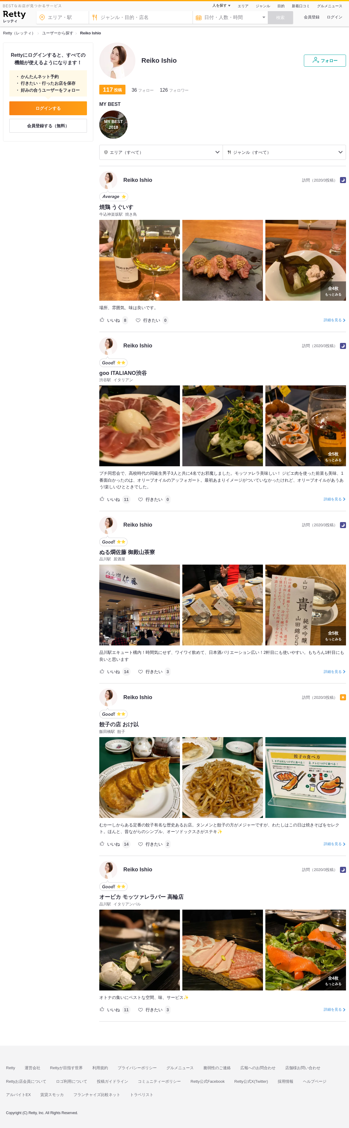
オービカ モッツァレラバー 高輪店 (141, 897)
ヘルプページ (314, 1081)
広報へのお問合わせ (258, 1068)
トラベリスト (141, 1094)
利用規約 (100, 1068)
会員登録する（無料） (48, 125)
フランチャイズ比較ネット (96, 1094)
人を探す (219, 5)
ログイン (334, 17)
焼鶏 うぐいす (116, 207)
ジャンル (263, 6)
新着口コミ (301, 6)
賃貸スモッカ (52, 1094)
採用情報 (285, 1081)
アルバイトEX (18, 1094)
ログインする (48, 108)
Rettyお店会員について (26, 1081)
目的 (281, 6)
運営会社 (32, 1068)
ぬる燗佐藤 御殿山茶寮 (127, 552)
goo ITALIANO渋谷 (123, 373)
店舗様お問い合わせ (302, 1068)
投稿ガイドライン (112, 1081)
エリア (243, 6)
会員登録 (312, 17)
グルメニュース (329, 6)
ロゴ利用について (71, 1081)
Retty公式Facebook (207, 1081)
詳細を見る (333, 320)
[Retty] (14, 16)
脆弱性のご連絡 (217, 1068)
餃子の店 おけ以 (119, 724)
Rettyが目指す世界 (66, 1068)
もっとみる (333, 290)
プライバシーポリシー (137, 1068)
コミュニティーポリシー (159, 1081)
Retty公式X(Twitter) (251, 1081)
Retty (10, 1068)
